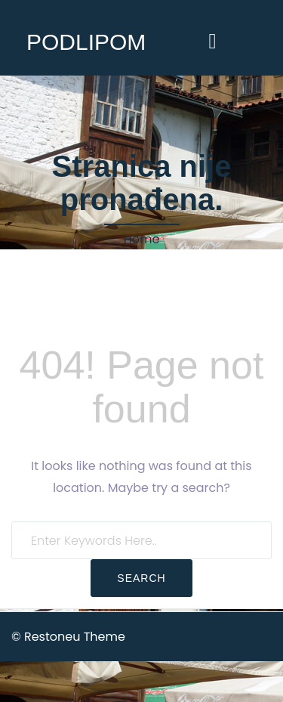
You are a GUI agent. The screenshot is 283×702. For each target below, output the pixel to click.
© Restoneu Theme (68, 636)
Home (142, 239)
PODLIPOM (86, 41)
